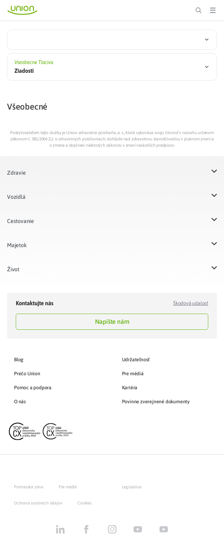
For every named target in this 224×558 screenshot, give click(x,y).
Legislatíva (132, 486)
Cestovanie (20, 221)
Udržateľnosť (136, 359)
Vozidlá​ (16, 197)
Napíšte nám (112, 321)
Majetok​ (17, 245)
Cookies (84, 503)
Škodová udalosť (190, 303)
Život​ (13, 269)
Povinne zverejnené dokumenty (156, 401)
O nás (20, 401)
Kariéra (130, 387)
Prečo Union (27, 373)
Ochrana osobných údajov (38, 503)
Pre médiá (133, 373)
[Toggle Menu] (213, 10)
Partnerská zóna (28, 486)
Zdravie (16, 172)
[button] (112, 177)
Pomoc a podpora (33, 387)
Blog (18, 359)
